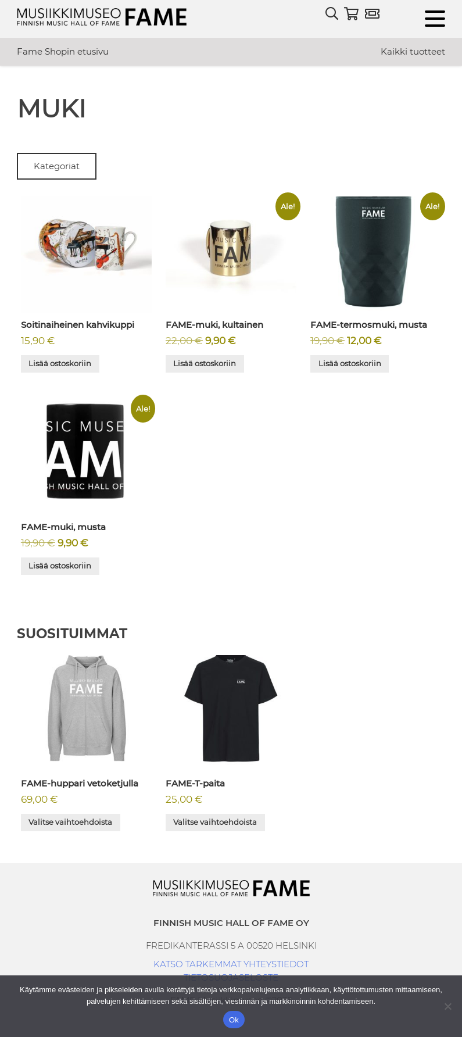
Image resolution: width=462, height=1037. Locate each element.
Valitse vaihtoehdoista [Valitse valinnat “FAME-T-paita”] (215, 822)
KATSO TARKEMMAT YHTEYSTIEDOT (231, 964)
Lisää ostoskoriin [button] (59, 363)
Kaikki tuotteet (413, 51)
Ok (234, 1019)
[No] (447, 1006)
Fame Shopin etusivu (63, 51)
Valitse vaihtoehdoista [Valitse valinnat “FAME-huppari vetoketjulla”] (70, 822)
